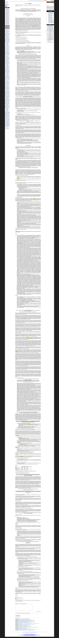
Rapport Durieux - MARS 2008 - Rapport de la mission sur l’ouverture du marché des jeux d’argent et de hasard (7, 110)
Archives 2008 (7, 19)
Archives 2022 (7, 10)
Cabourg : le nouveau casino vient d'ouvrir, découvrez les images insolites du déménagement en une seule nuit (51, 18)
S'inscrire (17, 614)
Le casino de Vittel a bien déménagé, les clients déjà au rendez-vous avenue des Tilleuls (51, 22)
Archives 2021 (7, 11)
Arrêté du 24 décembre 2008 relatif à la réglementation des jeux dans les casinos (7, 105)
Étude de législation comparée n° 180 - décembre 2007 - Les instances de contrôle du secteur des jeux (7, 116)
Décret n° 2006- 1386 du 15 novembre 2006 (7, 126)
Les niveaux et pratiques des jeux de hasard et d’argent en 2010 (7, 82)
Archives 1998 (7, 25)
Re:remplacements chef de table (50, 31)
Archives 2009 (7, 18)
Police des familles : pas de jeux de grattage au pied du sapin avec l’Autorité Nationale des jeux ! (28, 628)
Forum (31, 0)
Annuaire (41, 0)
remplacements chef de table (50, 34)
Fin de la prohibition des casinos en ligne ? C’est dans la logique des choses (26, 631)
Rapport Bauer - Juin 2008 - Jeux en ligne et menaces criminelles (7, 108)
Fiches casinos (33, 0)
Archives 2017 (7, 13)
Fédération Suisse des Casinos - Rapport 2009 (7, 97)
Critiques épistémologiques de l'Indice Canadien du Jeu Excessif (24, 621)
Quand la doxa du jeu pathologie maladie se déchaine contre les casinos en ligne (26, 622)
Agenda (36, 0)
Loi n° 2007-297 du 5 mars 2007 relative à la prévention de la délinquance (7, 121)
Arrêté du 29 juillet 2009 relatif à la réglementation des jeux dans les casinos (7, 99)
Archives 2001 (7, 23)
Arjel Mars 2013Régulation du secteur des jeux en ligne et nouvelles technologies (7, 61)
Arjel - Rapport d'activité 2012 (7, 59)
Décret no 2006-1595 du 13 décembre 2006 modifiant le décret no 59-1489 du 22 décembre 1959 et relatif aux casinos (7, 123)
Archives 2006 (7, 20)
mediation (50, 8)
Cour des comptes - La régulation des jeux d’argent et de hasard (7, 32)
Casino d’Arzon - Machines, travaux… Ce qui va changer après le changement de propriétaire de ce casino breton (51, 15)
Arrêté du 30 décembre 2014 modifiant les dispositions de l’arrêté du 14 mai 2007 (7, 44)
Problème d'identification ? (6, 6)
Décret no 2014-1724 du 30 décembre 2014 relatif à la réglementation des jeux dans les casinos (7, 52)
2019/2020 (7, 27)
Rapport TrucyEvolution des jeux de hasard (7, 128)
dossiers (53, 9)
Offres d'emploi (38, 0)
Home (29, 0)
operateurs (48, 8)
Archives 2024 (7, 9)
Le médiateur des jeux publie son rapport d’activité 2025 (51, 13)
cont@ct (43, 0)
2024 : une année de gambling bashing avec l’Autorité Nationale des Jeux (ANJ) (26, 625)
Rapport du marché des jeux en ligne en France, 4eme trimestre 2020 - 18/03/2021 (7, 29)
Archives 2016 (7, 14)
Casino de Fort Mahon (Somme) (50, 37)
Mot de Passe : (6, 3)
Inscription (6, 5)
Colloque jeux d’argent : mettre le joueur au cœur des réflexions (24, 629)
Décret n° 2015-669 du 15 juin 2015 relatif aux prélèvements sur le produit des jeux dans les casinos (7, 34)
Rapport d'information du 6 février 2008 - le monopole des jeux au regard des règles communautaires (7, 113)
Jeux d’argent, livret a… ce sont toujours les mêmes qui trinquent (24, 627)
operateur (53, 8)
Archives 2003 (7, 22)
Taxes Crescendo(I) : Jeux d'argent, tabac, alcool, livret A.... (24, 620)
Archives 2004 (7, 21)
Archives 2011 (7, 17)
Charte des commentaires (38, 612)
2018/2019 (7, 26)
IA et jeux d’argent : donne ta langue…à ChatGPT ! (23, 623)
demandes (50, 9)
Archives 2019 (7, 12)
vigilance (48, 9)
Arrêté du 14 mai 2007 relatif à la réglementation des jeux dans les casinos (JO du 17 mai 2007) (7, 119)
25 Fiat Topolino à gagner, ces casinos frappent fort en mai (51, 20)
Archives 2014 (7, 15)
